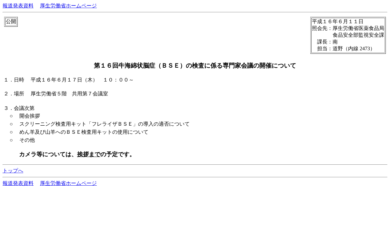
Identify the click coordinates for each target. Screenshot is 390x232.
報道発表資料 (18, 5)
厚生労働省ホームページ (68, 5)
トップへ (13, 170)
